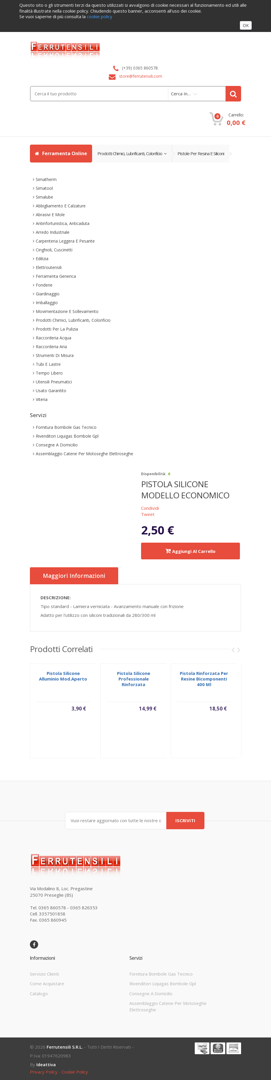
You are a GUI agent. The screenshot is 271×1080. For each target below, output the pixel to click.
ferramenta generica (56, 276)
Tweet (148, 514)
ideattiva (46, 1064)
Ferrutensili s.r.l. (65, 1047)
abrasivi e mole (50, 214)
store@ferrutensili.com (140, 76)
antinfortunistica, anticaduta (62, 223)
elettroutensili (49, 267)
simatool (44, 188)
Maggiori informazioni (74, 576)
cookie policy (75, 1072)
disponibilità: (153, 473)
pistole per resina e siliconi (200, 153)
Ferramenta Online (61, 153)
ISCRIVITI (185, 820)
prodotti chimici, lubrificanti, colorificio (132, 153)
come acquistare (47, 983)
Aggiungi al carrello (190, 551)
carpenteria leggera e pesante (65, 241)
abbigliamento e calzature (61, 206)
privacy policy (43, 1072)
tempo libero (49, 373)
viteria (42, 399)
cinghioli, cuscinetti (54, 250)
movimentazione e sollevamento (67, 311)
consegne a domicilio (57, 445)
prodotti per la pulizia (57, 329)
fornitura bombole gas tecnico (66, 427)
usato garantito (51, 390)
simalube (44, 197)
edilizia (42, 258)
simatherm (46, 179)
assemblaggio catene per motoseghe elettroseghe (84, 453)
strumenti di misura (55, 355)
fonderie (44, 285)
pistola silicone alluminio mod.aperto (63, 678)
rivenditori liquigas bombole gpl (67, 436)
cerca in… (181, 94)
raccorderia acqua (53, 338)
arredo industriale (53, 232)
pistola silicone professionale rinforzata (133, 681)
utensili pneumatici (54, 382)
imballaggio (47, 302)
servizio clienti (44, 974)
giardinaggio (48, 294)
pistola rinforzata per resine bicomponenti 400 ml (204, 681)
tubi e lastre (48, 364)
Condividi (150, 508)
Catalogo (39, 993)
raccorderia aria (51, 346)
